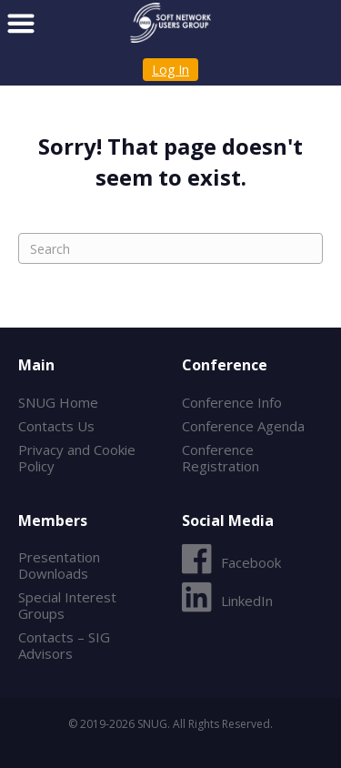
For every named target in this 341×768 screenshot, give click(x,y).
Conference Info (232, 402)
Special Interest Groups (67, 605)
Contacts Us (56, 426)
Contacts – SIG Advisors (64, 645)
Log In (170, 69)
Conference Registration (220, 457)
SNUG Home (58, 402)
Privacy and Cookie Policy (76, 457)
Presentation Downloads (59, 565)
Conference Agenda (243, 426)
